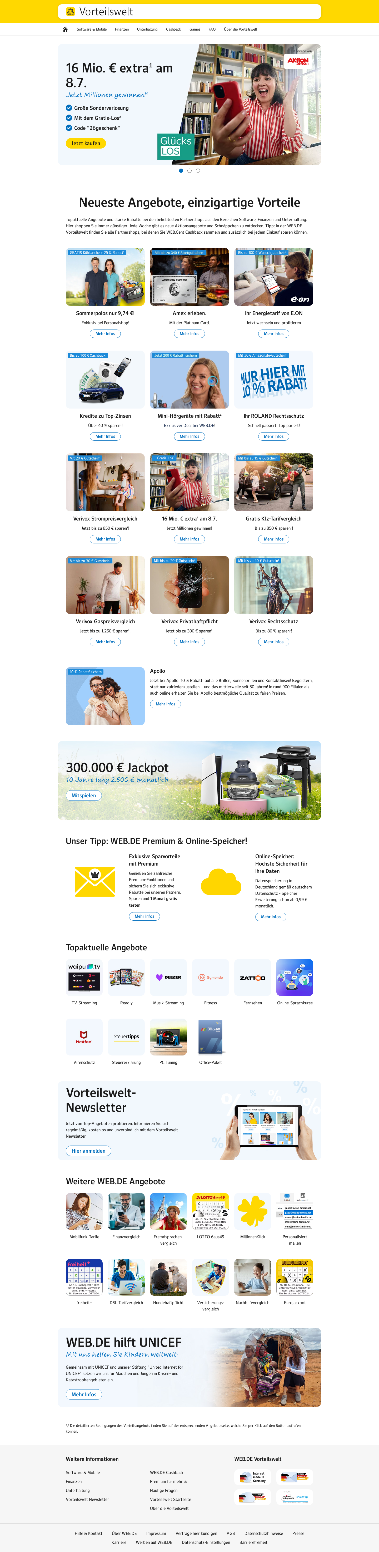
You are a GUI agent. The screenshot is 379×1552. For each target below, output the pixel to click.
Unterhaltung (147, 29)
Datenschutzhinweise (264, 1533)
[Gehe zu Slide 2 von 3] (189, 171)
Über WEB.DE (124, 1533)
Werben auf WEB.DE (154, 1542)
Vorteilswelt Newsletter (87, 1499)
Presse (298, 1533)
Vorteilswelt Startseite (170, 1499)
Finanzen (122, 29)
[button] (86, 143)
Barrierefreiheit (253, 1542)
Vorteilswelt (106, 11)
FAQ (212, 29)
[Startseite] (65, 29)
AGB (231, 1533)
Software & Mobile (92, 29)
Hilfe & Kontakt (88, 1533)
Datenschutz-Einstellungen (206, 1542)
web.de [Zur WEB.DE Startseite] (70, 11)
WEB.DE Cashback (166, 1472)
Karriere (119, 1542)
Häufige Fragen (163, 1490)
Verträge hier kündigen (196, 1533)
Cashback (173, 29)
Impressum (156, 1533)
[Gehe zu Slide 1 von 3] (181, 171)
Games (195, 29)
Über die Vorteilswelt (240, 29)
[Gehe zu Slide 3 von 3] (198, 171)
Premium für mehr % (168, 1481)
